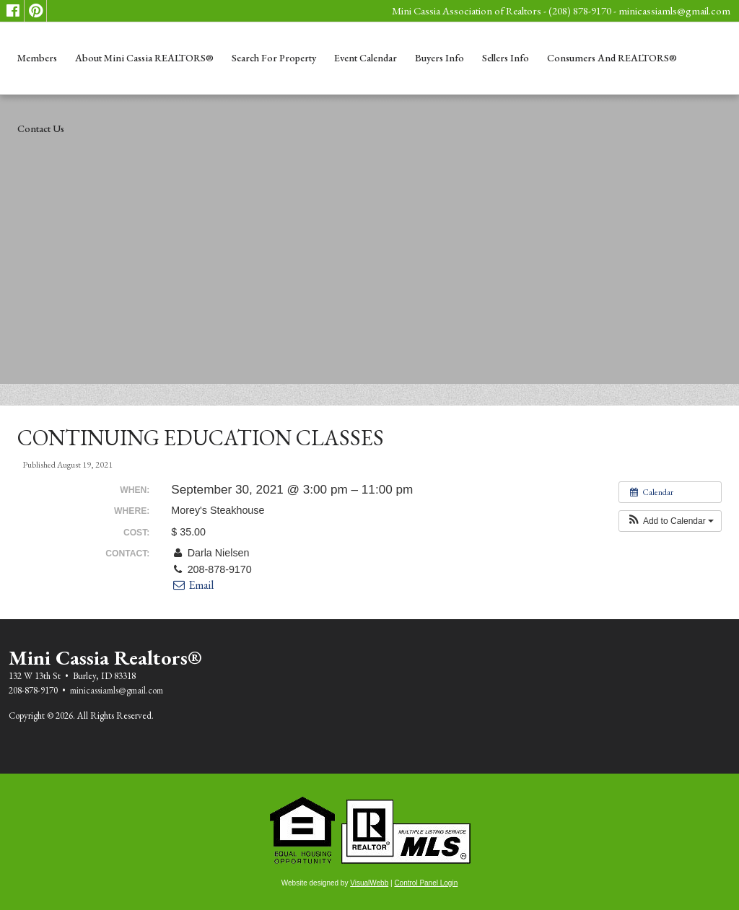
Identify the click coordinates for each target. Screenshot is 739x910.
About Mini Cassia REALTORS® (144, 57)
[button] (670, 521)
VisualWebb (369, 883)
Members (37, 57)
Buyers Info (439, 57)
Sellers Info (505, 57)
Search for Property (274, 57)
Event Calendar (365, 57)
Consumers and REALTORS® (612, 57)
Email (192, 584)
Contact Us (40, 128)
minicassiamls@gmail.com (674, 10)
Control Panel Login (426, 883)
